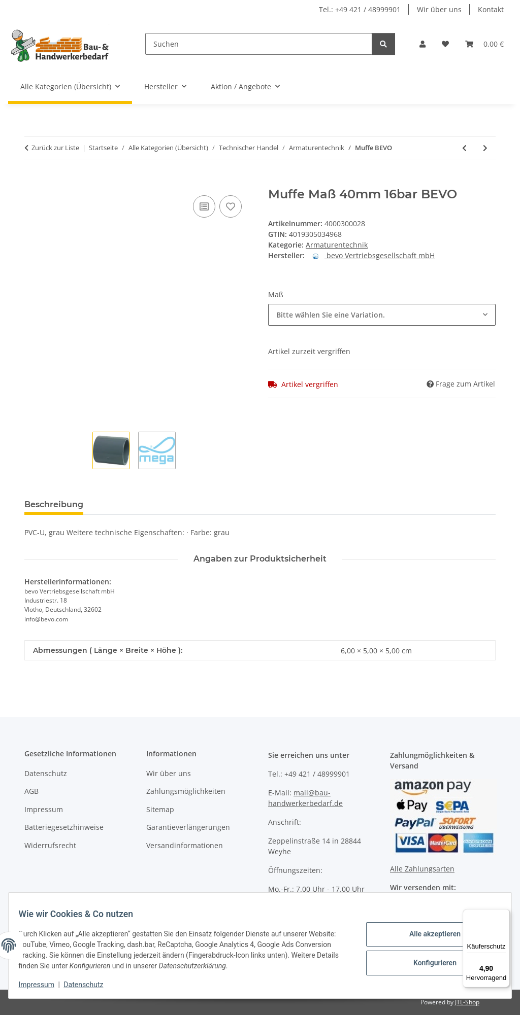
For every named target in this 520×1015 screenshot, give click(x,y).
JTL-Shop (467, 1002)
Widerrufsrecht (50, 845)
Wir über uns (439, 9)
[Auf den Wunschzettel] (230, 206)
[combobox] (382, 315)
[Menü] (504, 915)
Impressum (42, 985)
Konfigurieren (428, 962)
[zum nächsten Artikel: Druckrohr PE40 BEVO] (485, 148)
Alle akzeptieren (428, 935)
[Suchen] (258, 44)
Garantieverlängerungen (188, 827)
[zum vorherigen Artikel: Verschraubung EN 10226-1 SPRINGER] (464, 148)
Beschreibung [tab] (53, 504)
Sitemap (160, 809)
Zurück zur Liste (55, 147)
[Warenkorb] (484, 43)
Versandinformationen (184, 845)
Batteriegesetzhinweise (64, 827)
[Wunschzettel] (445, 43)
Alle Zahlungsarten (422, 868)
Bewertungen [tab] (129, 504)
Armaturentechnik (337, 245)
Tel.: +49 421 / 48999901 (360, 9)
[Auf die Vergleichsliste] (204, 206)
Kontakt (491, 9)
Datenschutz (90, 985)
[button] (422, 43)
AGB (31, 791)
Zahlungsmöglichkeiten (185, 791)
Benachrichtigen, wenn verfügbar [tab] (245, 504)
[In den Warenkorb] (32, 181)
